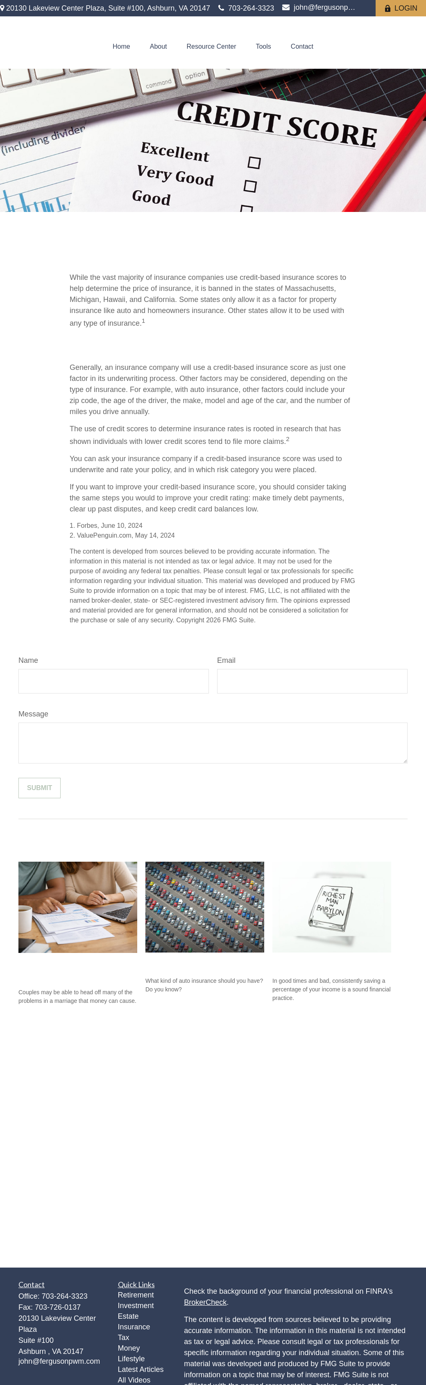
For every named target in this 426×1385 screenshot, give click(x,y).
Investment (136, 1306)
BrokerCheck (205, 1302)
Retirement (136, 1295)
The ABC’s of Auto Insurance (202, 962)
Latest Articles (141, 1369)
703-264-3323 (246, 8)
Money (129, 1348)
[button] (121, 47)
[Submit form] (39, 788)
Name (28, 660)
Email (226, 660)
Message (33, 714)
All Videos (134, 1380)
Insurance (134, 1327)
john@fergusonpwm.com (319, 7)
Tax (123, 1337)
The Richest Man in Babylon (326, 962)
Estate (128, 1316)
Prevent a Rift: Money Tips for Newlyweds (71, 968)
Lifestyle (131, 1359)
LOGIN (400, 8)
